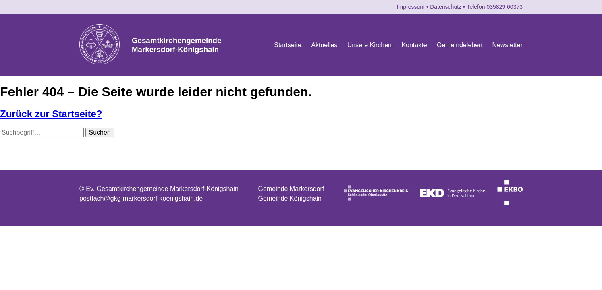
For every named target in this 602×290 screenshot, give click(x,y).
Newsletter (507, 44)
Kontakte (414, 44)
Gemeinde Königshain (290, 198)
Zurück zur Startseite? (51, 113)
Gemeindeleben (459, 44)
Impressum (411, 7)
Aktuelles (324, 44)
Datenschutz (445, 7)
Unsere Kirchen (369, 44)
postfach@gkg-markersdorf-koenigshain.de (141, 198)
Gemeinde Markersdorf (291, 188)
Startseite (287, 44)
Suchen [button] (99, 132)
